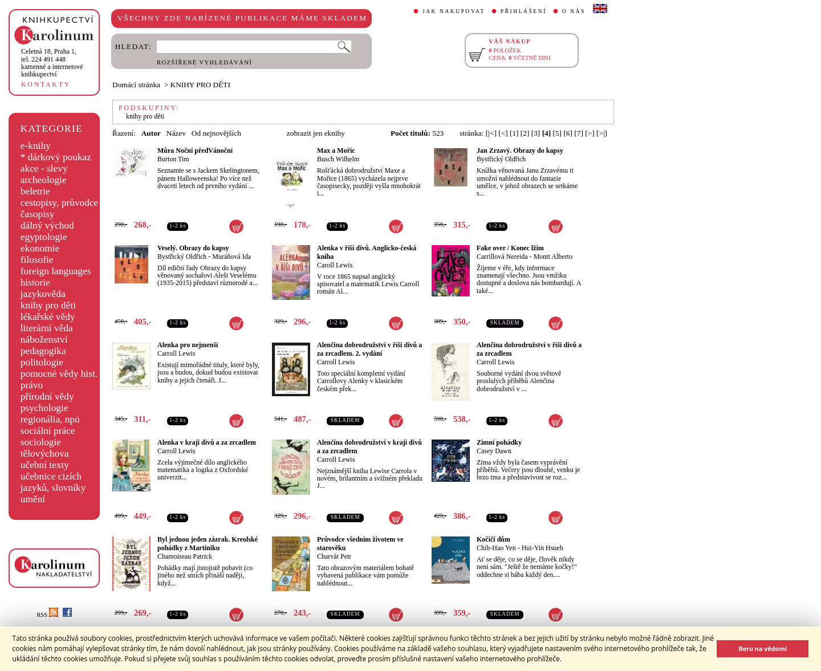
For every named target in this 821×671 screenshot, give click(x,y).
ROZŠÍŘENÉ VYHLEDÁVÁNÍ (204, 62)
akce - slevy (44, 168)
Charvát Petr (334, 556)
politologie (42, 362)
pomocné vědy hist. (59, 373)
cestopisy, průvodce (60, 202)
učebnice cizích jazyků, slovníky (53, 482)
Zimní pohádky (499, 442)
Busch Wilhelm (338, 159)
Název (176, 133)
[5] (557, 133)
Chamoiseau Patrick (184, 556)
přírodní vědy (47, 396)
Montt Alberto (553, 257)
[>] (589, 133)
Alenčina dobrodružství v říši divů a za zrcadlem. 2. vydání (369, 349)
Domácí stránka (136, 84)
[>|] (601, 133)
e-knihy (36, 145)
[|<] (491, 133)
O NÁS (574, 11)
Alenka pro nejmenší (187, 345)
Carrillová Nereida (502, 257)
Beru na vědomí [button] (762, 648)
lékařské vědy (48, 316)
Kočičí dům (493, 539)
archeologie (44, 179)
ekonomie (40, 248)
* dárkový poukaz (56, 157)
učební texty (45, 464)
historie (35, 282)
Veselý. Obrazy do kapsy (193, 248)
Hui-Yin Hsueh (542, 548)
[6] (567, 133)
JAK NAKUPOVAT (453, 11)
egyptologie (44, 236)
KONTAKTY (46, 84)
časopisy (38, 214)
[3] (535, 133)
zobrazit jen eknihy (316, 133)
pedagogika (43, 350)
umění (33, 499)
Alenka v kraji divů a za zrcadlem (206, 442)
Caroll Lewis (334, 265)
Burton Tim (173, 159)
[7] (578, 133)
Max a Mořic (336, 150)
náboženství (44, 339)
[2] (525, 133)
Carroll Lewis (176, 353)
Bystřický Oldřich (501, 159)
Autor (151, 133)
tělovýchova (45, 453)
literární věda (47, 328)
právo (32, 385)
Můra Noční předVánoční (195, 150)
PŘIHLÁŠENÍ (524, 11)
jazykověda (43, 293)
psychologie (44, 407)
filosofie (37, 259)
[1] (514, 133)
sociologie (41, 442)
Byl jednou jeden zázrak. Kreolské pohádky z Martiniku (207, 543)
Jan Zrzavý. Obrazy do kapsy (520, 150)
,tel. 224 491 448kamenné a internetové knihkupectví (52, 62)
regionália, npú (50, 419)
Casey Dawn (494, 451)
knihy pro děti (48, 305)
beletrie (35, 191)
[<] (502, 133)
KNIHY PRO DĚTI (200, 84)
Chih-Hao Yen (496, 548)
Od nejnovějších (216, 133)
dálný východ (47, 225)
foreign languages (56, 271)
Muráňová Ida (231, 257)
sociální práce (48, 430)
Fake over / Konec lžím (510, 248)
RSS (47, 615)
